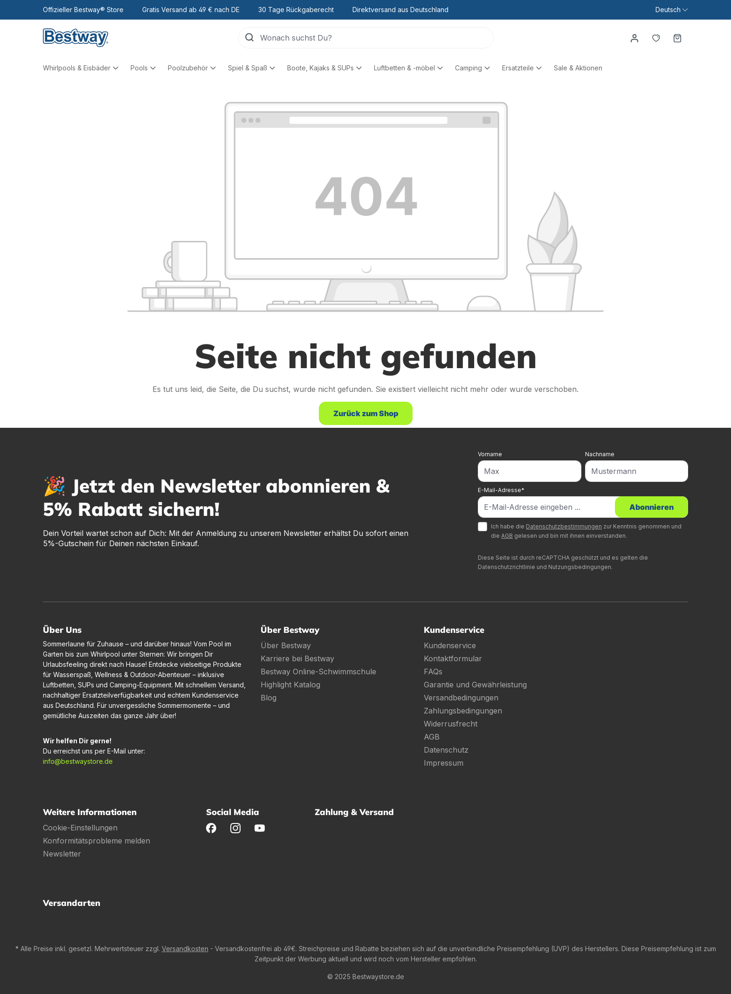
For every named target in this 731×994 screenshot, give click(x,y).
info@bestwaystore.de (78, 761)
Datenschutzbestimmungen (564, 526)
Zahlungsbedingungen (463, 710)
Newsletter (62, 853)
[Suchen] (249, 37)
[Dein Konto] (634, 37)
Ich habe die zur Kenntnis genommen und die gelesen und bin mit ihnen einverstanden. (586, 531)
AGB (507, 535)
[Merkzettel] (656, 37)
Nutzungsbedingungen (579, 566)
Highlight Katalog (290, 684)
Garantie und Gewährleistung (475, 684)
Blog (268, 697)
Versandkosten (185, 949)
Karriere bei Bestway (297, 658)
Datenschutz (446, 749)
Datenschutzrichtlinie (506, 566)
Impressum (443, 763)
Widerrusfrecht (450, 723)
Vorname (490, 454)
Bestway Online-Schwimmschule (318, 671)
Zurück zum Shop (365, 413)
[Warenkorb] (677, 37)
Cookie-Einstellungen (80, 827)
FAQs (433, 671)
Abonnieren (651, 507)
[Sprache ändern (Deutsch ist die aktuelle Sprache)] (671, 9)
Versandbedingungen (461, 697)
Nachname (599, 454)
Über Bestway (286, 645)
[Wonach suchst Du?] (376, 37)
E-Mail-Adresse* (501, 490)
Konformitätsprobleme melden (96, 840)
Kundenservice (450, 645)
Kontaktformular (453, 658)
